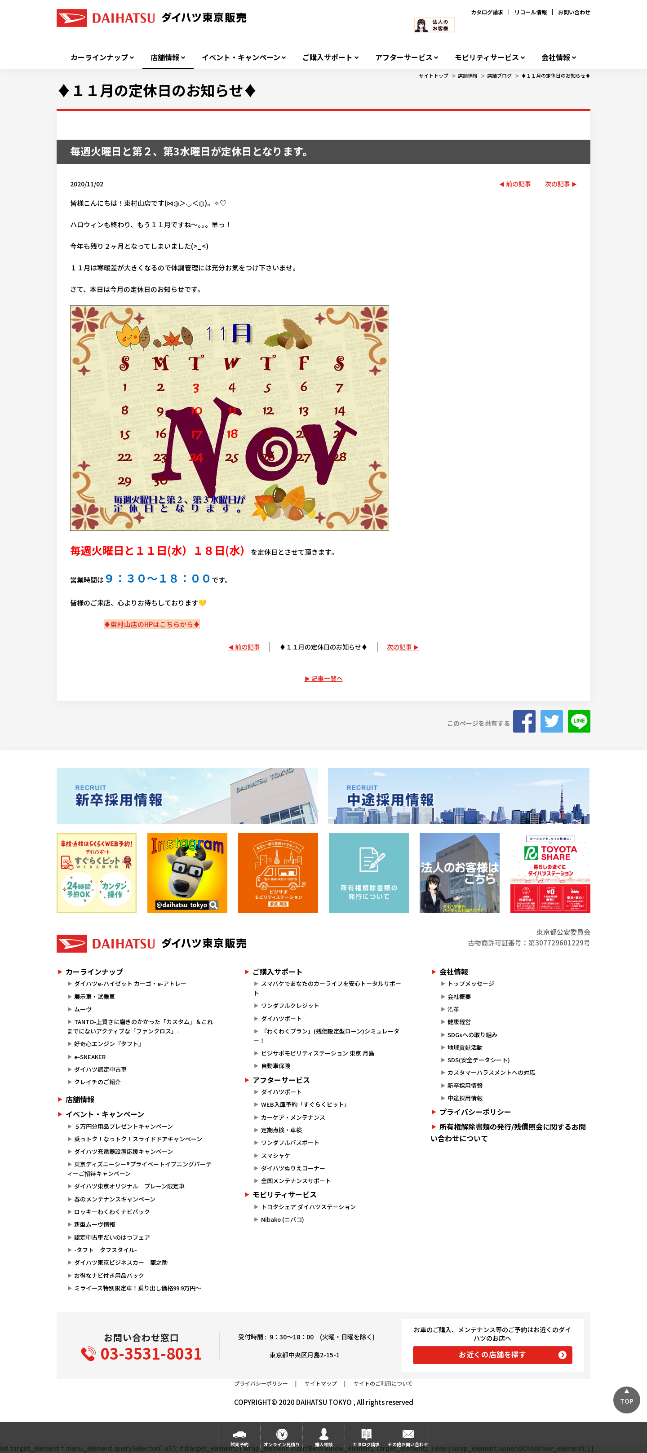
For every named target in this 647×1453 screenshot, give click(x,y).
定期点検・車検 (281, 1130)
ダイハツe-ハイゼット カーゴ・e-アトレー (130, 983)
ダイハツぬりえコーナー (293, 1168)
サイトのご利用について (383, 1383)
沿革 (453, 1009)
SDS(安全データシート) (479, 1060)
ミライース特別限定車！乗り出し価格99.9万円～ (137, 1288)
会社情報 (555, 57)
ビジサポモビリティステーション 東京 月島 (317, 1053)
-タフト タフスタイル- (105, 1249)
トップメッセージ (471, 983)
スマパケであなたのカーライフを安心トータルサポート (327, 988)
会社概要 (459, 996)
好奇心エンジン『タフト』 (109, 1043)
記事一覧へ (327, 678)
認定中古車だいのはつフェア (112, 1237)
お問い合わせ (574, 12)
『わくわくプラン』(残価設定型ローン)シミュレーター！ (326, 1036)
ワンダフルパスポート (290, 1142)
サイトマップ (321, 1383)
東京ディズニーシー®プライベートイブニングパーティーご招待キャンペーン (139, 1169)
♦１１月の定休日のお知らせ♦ (555, 75)
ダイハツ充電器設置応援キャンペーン (123, 1151)
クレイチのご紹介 (97, 1082)
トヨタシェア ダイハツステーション (308, 1206)
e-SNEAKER (90, 1056)
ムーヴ (83, 1009)
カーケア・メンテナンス (293, 1117)
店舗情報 (165, 57)
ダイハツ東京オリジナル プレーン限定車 (129, 1186)
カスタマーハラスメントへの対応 (491, 1072)
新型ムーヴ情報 (94, 1224)
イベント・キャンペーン (241, 57)
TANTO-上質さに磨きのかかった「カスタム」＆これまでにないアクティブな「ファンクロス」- (140, 1026)
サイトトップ (433, 75)
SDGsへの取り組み (472, 1034)
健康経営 (459, 1021)
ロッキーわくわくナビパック (112, 1211)
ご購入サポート (327, 57)
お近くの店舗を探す (493, 1354)
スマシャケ (275, 1155)
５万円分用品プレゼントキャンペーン (123, 1126)
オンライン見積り (282, 1444)
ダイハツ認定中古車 (100, 1069)
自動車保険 (275, 1065)
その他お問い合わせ (408, 1444)
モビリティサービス (487, 57)
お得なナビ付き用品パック (112, 1275)
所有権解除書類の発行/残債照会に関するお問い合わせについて (508, 1132)
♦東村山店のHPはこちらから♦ (152, 624)
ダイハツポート (281, 1018)
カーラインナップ (99, 57)
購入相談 (324, 1444)
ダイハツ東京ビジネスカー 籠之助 (121, 1262)
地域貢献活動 (465, 1047)
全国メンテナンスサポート (296, 1180)
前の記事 (518, 184)
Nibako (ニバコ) (282, 1219)
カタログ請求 (487, 12)
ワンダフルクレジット (290, 1005)
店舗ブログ (499, 75)
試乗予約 (239, 1444)
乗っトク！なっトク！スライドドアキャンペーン (138, 1139)
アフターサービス (404, 57)
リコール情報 (530, 12)
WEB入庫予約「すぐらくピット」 (305, 1104)
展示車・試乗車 (94, 996)
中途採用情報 (465, 1098)
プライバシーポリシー (475, 1111)
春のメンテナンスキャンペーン (114, 1199)
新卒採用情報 (465, 1085)
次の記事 (557, 184)
